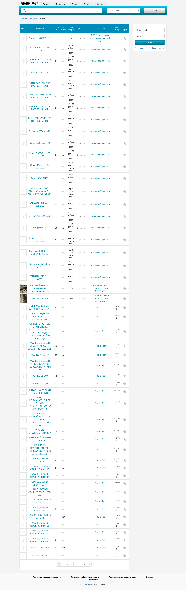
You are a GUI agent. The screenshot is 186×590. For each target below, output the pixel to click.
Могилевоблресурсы (100, 49)
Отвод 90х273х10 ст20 (39, 216)
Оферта (149, 577)
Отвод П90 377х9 (39, 72)
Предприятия (60, 4)
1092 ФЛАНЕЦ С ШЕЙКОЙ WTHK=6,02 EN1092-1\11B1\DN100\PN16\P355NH (39, 419)
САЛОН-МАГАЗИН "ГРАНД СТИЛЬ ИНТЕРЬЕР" (100, 288)
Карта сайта (93, 580)
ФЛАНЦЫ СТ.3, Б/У (39, 355)
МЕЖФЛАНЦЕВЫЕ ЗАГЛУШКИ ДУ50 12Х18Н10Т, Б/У (39, 317)
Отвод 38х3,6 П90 (39, 178)
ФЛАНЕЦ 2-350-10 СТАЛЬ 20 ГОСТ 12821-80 (39, 492)
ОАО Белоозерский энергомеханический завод (100, 38)
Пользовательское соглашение (47, 577)
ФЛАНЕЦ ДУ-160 (40, 376)
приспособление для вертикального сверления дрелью (39, 288)
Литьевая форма (40, 298)
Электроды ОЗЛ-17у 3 (39, 38)
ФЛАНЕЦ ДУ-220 (40, 383)
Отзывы (75, 4)
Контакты (100, 4)
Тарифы (87, 4)
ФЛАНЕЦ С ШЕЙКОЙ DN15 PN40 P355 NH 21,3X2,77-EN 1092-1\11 (39, 346)
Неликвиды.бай (86, 585)
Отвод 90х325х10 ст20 (39, 131)
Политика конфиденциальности (85, 577)
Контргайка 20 (39, 228)
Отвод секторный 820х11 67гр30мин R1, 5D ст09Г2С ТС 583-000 (39, 191)
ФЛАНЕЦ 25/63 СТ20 (39, 548)
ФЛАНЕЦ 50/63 (39, 555)
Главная (46, 4)
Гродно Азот (100, 307)
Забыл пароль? (158, 48)
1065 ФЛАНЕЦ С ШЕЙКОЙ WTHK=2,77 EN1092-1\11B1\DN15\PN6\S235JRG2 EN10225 (39, 403)
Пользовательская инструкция (123, 577)
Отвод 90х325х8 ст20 (39, 143)
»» (89, 564)
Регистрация (140, 48)
